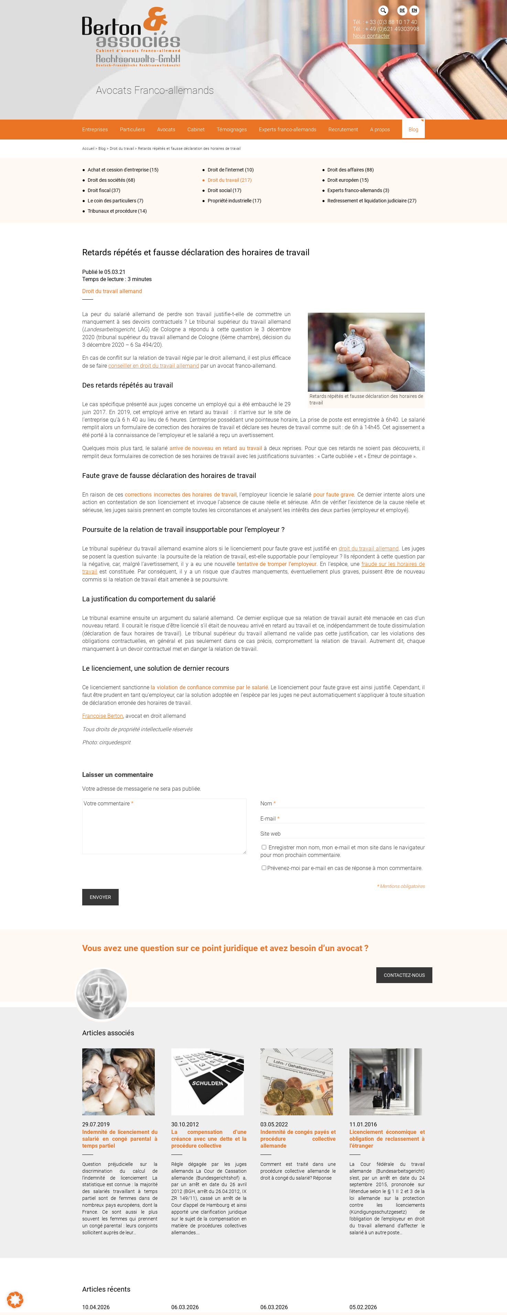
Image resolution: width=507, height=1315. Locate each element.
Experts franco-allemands (354, 190)
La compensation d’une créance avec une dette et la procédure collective (209, 1139)
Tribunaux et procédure (112, 211)
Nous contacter (371, 36)
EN (414, 10)
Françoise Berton (102, 716)
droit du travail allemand (369, 548)
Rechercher (383, 10)
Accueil (88, 148)
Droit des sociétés (106, 180)
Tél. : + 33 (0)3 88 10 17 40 (385, 22)
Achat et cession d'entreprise (118, 169)
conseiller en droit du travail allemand (153, 366)
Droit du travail (122, 148)
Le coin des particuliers (112, 200)
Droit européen (343, 180)
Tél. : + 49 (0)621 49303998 (386, 29)
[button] (15, 1300)
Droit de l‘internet (226, 169)
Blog (102, 148)
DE (402, 10)
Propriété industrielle (229, 200)
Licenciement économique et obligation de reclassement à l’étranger (387, 1139)
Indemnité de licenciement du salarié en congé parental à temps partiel (120, 1139)
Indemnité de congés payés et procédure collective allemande (298, 1139)
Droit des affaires (345, 169)
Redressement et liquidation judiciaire (367, 200)
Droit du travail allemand (112, 291)
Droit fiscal (99, 190)
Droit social (219, 190)
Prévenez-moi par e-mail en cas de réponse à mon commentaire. (342, 868)
